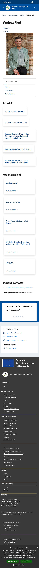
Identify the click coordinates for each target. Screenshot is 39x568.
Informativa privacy (9, 542)
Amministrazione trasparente (12, 539)
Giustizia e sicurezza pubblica (12, 451)
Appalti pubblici (8, 431)
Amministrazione (13, 15)
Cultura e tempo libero (10, 423)
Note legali (7, 545)
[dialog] (19, 556)
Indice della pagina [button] (11, 81)
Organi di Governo (9, 395)
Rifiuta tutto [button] (26, 561)
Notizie (6, 474)
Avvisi (6, 479)
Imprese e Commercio (10, 429)
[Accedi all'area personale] (32, 2)
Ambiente (7, 457)
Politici (22, 15)
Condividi (7, 28)
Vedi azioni (8, 32)
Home (4, 15)
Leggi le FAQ (7, 528)
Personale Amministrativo (11, 409)
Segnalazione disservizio (11, 525)
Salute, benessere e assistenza (13, 459)
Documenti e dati (9, 412)
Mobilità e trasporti (9, 440)
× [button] (37, 547)
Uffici (5, 400)
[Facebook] (4, 386)
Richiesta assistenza (10, 531)
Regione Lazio (7, 2)
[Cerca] (35, 8)
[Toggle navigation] (3, 7)
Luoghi (6, 487)
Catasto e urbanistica (10, 434)
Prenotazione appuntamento (12, 522)
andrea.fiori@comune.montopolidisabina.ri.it (20, 288)
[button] (19, 565)
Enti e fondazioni (9, 403)
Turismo (6, 437)
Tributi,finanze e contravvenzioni (13, 454)
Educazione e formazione (11, 448)
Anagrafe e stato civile (10, 420)
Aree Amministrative (10, 398)
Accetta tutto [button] (12, 561)
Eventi (6, 490)
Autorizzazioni (8, 462)
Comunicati (7, 476)
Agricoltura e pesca (9, 465)
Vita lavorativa (8, 426)
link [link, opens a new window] (36, 557)
